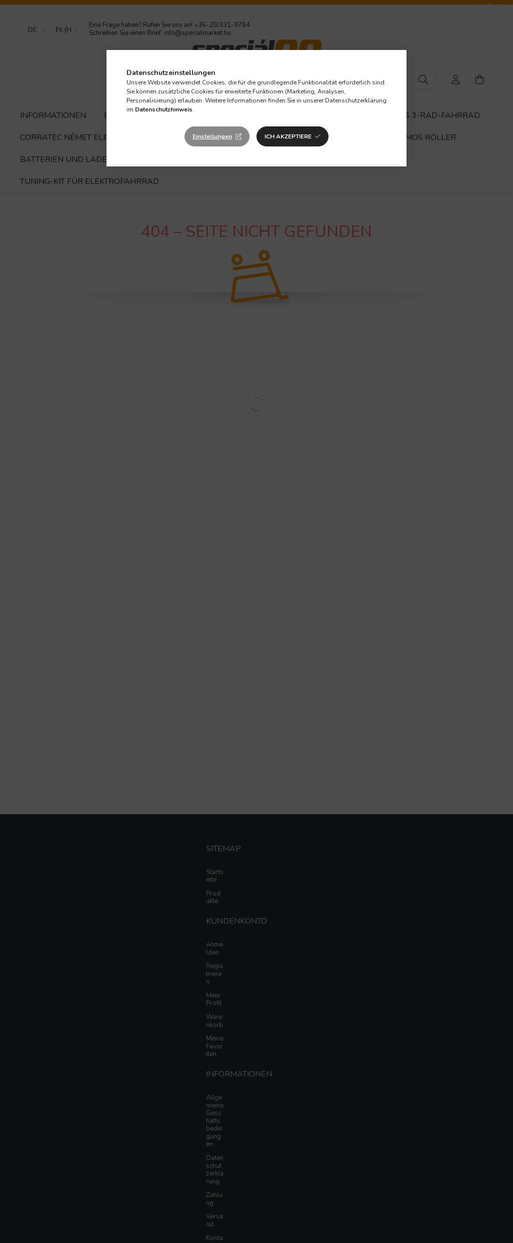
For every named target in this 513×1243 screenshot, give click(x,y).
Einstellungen (212, 136)
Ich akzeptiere (288, 136)
